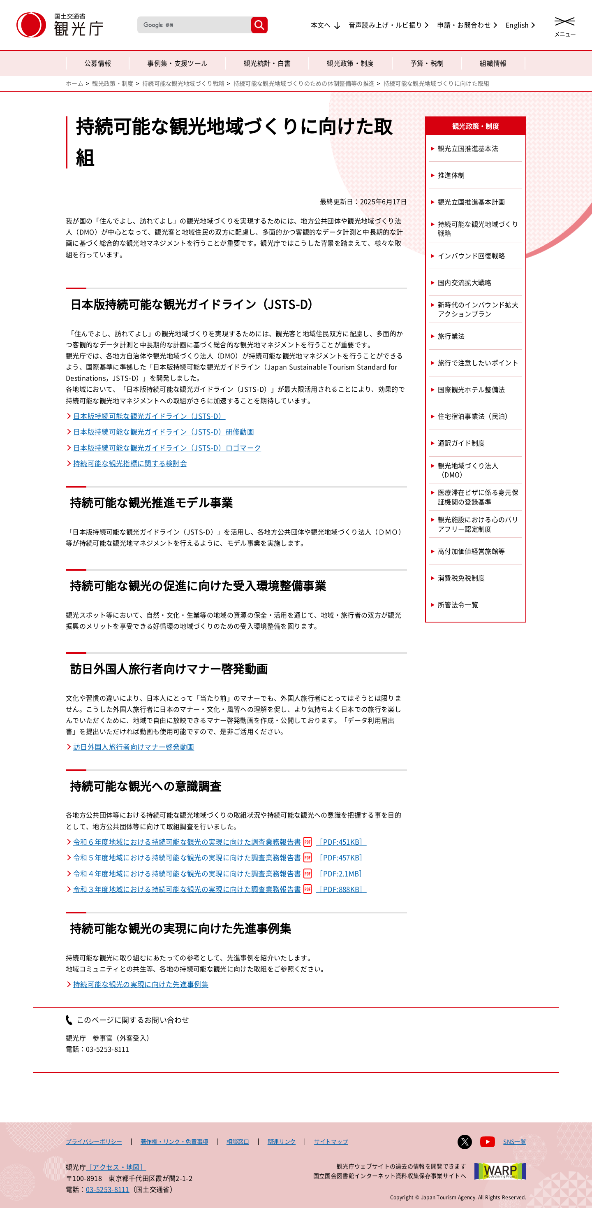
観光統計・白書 (267, 63)
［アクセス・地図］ (116, 1167)
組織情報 (493, 63)
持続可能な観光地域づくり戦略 (183, 83)
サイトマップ (331, 1141)
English (517, 25)
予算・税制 (427, 63)
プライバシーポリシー (94, 1141)
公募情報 (97, 63)
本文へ (321, 25)
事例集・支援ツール (177, 63)
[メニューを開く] (565, 26)
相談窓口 (238, 1141)
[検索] (193, 24)
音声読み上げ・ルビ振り (386, 25)
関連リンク (282, 1141)
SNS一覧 (514, 1141)
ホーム (74, 83)
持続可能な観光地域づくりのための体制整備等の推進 (304, 83)
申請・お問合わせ (464, 25)
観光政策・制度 (350, 63)
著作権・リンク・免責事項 (174, 1141)
